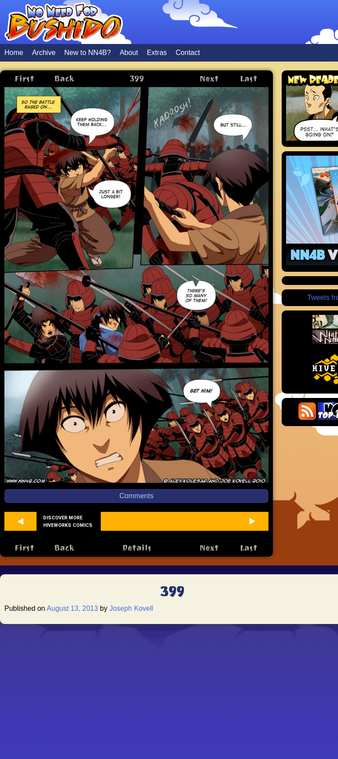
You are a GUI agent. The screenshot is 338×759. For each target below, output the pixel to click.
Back (64, 78)
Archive (43, 52)
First (24, 78)
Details (136, 547)
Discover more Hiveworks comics (67, 521)
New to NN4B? (87, 52)
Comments (136, 496)
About (129, 52)
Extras (157, 52)
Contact (188, 52)
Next (209, 78)
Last (248, 78)
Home (13, 52)
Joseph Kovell (131, 608)
